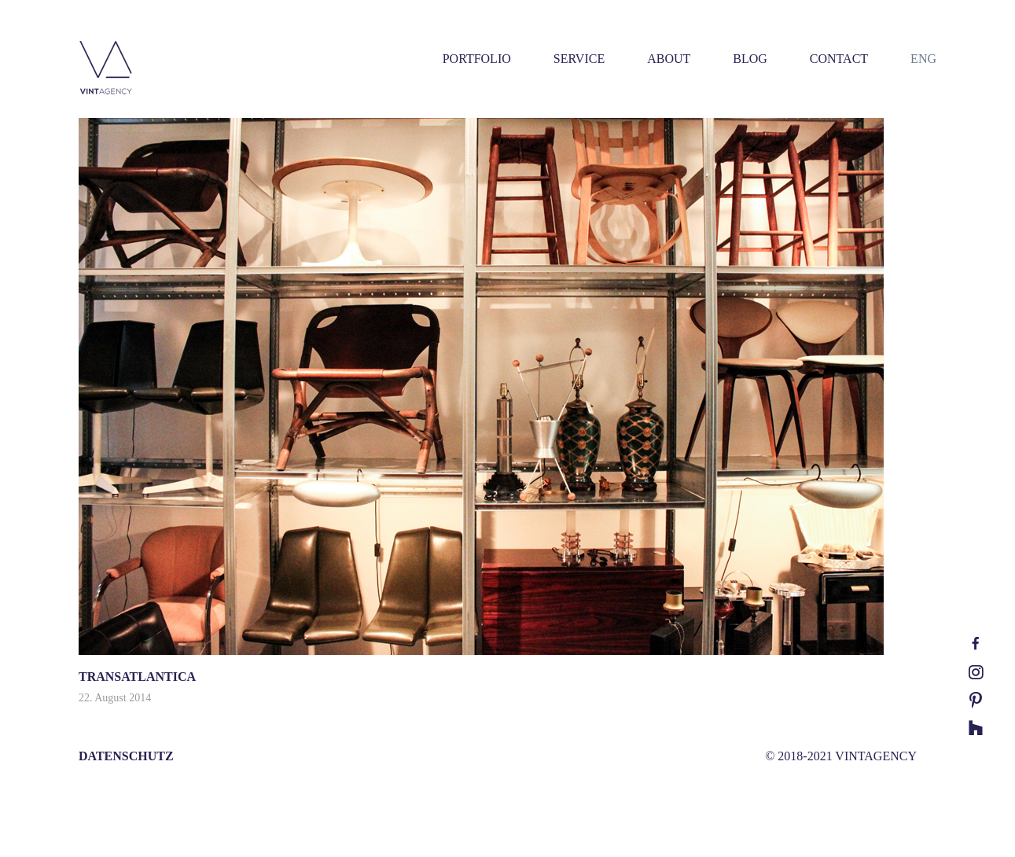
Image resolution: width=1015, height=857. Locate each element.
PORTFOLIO (477, 58)
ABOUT (668, 58)
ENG (923, 58)
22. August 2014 (115, 698)
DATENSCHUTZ (126, 756)
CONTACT (839, 58)
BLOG (750, 58)
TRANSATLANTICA (137, 676)
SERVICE (579, 58)
